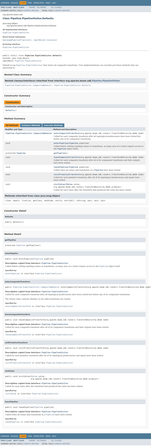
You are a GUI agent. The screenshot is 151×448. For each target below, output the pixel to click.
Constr (27, 11)
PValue (69, 184)
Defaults (10, 110)
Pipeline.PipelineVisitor (16, 33)
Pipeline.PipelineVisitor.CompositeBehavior (28, 85)
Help (54, 3)
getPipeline (60, 153)
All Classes (56, 7)
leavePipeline (61, 167)
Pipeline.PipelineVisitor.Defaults (72, 85)
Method (35, 11)
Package (14, 3)
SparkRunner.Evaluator (45, 40)
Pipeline (73, 143)
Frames (32, 7)
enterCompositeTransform (66, 133)
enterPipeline (61, 143)
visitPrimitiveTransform (66, 174)
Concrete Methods (53, 125)
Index (48, 3)
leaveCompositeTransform (66, 157)
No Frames (41, 7)
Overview (5, 3)
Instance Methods (31, 125)
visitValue (59, 184)
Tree (30, 3)
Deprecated (38, 3)
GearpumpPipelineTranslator (17, 40)
